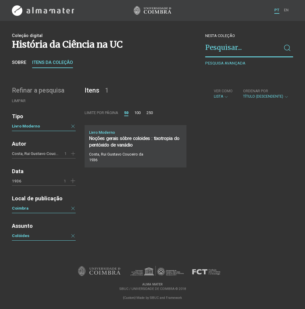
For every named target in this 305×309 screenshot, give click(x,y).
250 (150, 112)
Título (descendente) (266, 94)
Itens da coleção (52, 62)
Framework (174, 298)
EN (286, 10)
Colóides (20, 235)
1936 (16, 181)
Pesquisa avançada (225, 63)
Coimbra (20, 208)
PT (276, 10)
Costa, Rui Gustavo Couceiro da (40, 153)
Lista (223, 94)
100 (137, 112)
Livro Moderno (26, 126)
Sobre (19, 62)
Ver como (223, 91)
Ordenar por (255, 91)
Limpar (19, 101)
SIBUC (154, 298)
